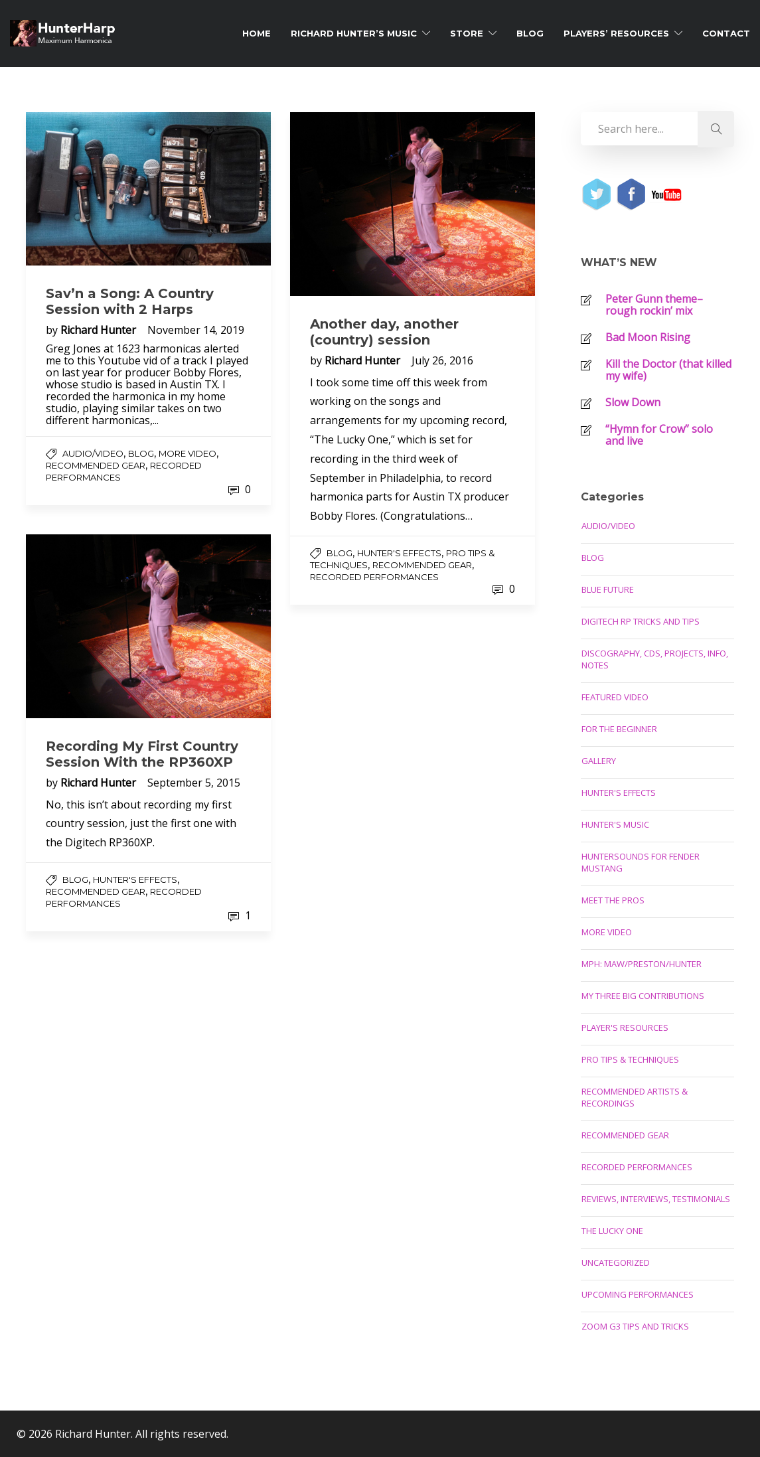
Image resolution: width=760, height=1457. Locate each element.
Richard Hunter (99, 330)
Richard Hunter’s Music (354, 33)
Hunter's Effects (399, 553)
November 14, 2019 (195, 330)
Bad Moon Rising (647, 337)
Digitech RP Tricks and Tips (640, 621)
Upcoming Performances (637, 1294)
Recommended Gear (95, 465)
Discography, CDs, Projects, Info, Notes (654, 659)
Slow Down (632, 402)
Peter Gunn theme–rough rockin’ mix (654, 305)
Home (256, 33)
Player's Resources (624, 1028)
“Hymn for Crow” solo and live (659, 435)
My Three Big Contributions (642, 996)
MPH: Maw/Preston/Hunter (641, 964)
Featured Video (614, 697)
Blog (530, 33)
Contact (726, 33)
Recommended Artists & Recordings (634, 1097)
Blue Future (607, 589)
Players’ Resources (616, 33)
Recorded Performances (374, 577)
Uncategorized (615, 1262)
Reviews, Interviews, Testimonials (655, 1199)
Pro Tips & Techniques (630, 1059)
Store (466, 33)
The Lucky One (612, 1231)
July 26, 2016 (442, 360)
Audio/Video (92, 453)
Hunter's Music (615, 824)
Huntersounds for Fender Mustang (640, 862)
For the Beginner (619, 729)
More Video (187, 453)
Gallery (598, 761)
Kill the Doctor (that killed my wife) (668, 370)
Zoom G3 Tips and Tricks (635, 1326)
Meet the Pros (613, 900)
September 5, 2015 (193, 782)
